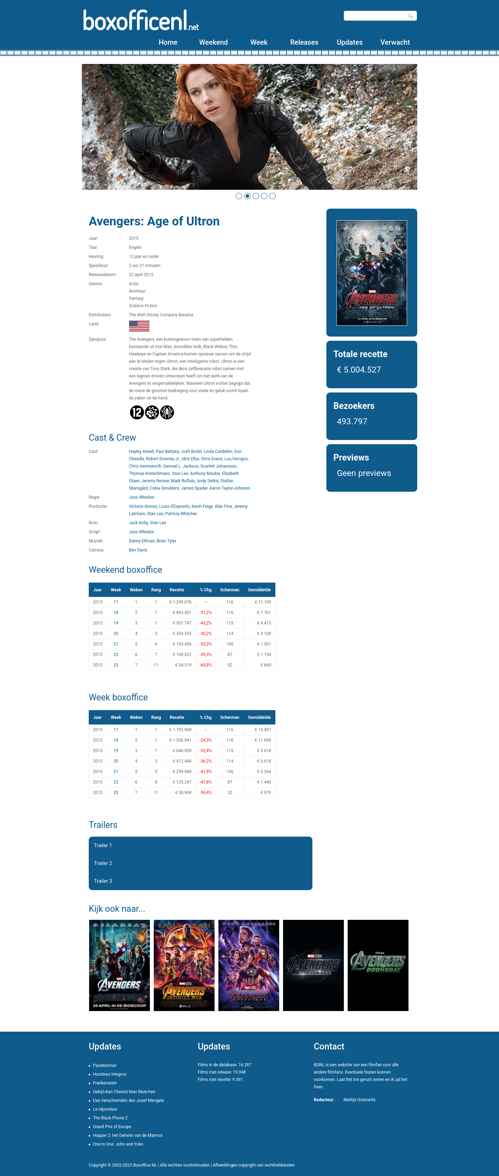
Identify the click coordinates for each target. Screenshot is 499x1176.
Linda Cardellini (218, 451)
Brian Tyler (166, 541)
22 (116, 654)
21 (116, 644)
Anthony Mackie (205, 473)
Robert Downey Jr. (163, 458)
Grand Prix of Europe (112, 1126)
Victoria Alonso (143, 506)
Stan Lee (180, 473)
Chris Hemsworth (145, 466)
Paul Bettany (167, 451)
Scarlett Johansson (219, 466)
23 (116, 665)
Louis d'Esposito (174, 506)
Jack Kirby (138, 522)
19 (116, 623)
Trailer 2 (103, 863)
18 (116, 612)
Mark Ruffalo (183, 480)
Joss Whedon (141, 497)
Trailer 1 (103, 846)
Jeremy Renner (155, 480)
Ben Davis (138, 550)
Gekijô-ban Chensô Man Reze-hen (124, 1091)
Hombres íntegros (109, 1074)
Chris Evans (212, 458)
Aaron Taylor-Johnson (229, 488)
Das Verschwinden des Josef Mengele (128, 1100)
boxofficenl (140, 20)
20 (116, 633)
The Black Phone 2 (110, 1118)
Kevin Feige (202, 506)
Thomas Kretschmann (149, 473)
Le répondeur (105, 1109)
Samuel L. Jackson (180, 466)
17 (116, 602)
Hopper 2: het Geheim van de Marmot (127, 1135)
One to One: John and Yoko (118, 1144)
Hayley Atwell (141, 451)
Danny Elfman (142, 541)
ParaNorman (105, 1065)
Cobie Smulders (164, 488)
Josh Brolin (191, 451)
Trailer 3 (103, 881)
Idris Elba (190, 458)
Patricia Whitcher (181, 513)
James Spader (194, 488)
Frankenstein (105, 1083)
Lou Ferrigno (236, 458)
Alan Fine (223, 506)
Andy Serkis (208, 480)
